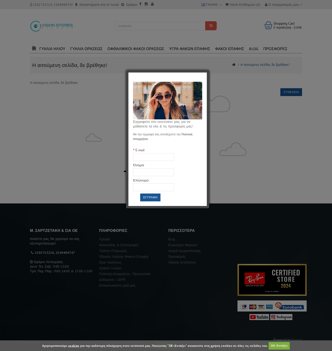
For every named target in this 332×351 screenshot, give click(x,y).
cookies (73, 346)
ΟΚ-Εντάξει (279, 346)
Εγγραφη (150, 197)
